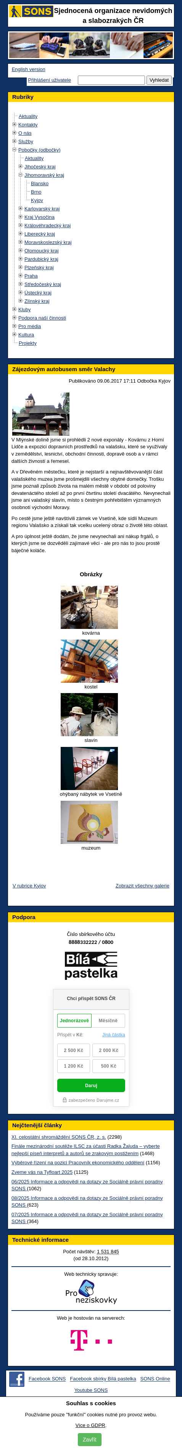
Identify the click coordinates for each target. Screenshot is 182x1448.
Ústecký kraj (38, 293)
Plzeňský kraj (39, 267)
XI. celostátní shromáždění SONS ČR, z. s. (58, 1137)
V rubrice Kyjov (29, 886)
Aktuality (28, 116)
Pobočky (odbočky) (39, 150)
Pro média (29, 326)
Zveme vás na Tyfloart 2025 (41, 1172)
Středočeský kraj (42, 284)
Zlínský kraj (37, 301)
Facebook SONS (47, 1379)
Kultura (26, 335)
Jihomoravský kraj (44, 175)
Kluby (24, 309)
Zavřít (90, 1440)
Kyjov (37, 200)
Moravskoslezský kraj (48, 242)
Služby (25, 141)
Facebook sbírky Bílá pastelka (103, 1379)
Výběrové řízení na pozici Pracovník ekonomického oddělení (77, 1162)
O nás (25, 133)
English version (28, 69)
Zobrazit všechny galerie (142, 886)
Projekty (28, 343)
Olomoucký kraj (41, 251)
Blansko (39, 183)
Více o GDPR (90, 1425)
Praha (31, 276)
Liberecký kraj (39, 234)
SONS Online (155, 1379)
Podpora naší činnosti (42, 318)
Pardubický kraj (41, 259)
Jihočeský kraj (40, 167)
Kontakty (28, 125)
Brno (36, 192)
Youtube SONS (91, 1390)
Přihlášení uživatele (49, 80)
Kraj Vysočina (39, 217)
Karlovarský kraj (42, 209)
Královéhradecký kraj (47, 225)
